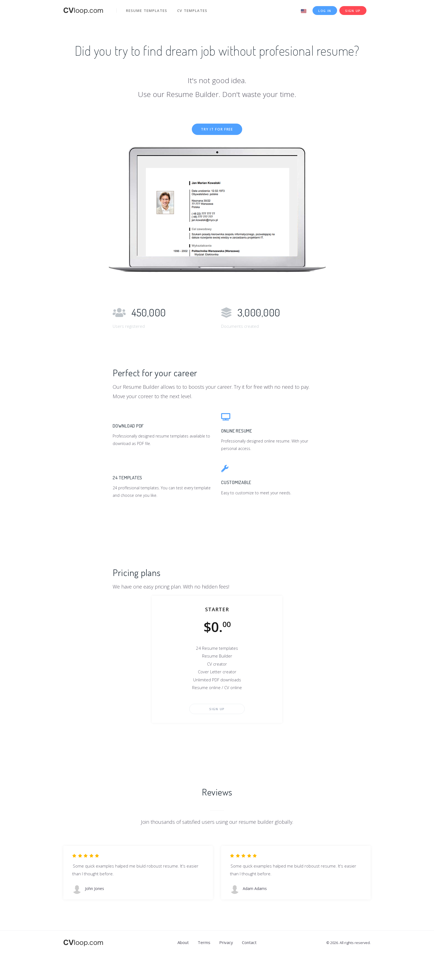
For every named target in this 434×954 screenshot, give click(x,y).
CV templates (192, 10)
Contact (249, 942)
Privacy (226, 942)
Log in (324, 11)
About (183, 942)
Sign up (353, 11)
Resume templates (146, 10)
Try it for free (217, 129)
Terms (204, 942)
